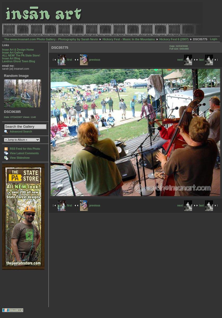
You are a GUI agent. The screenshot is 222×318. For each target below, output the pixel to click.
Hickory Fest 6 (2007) (174, 39)
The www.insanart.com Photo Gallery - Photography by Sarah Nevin (51, 39)
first (65, 59)
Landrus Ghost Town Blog (18, 61)
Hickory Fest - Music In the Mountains (129, 39)
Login (213, 39)
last (206, 59)
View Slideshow (20, 157)
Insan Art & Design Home (18, 49)
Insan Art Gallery (12, 52)
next (184, 59)
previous (90, 59)
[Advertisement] (18, 288)
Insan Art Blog (11, 58)
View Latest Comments (24, 153)
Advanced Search (21, 131)
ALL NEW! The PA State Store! (21, 55)
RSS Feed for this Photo (25, 148)
